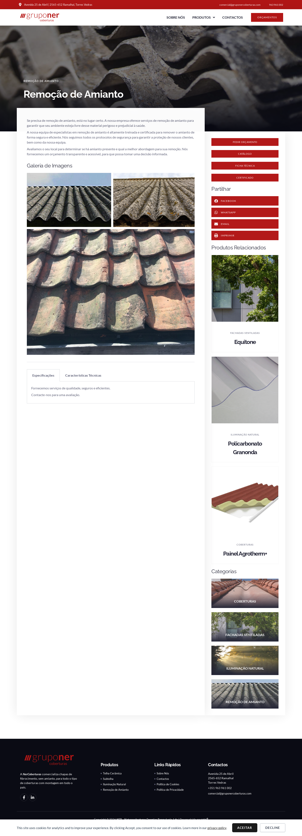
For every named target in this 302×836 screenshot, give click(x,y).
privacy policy (216, 828)
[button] (245, 155)
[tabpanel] (111, 392)
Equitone (245, 346)
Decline (272, 828)
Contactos (232, 17)
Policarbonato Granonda (245, 451)
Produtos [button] (203, 17)
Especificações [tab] (43, 375)
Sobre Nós (176, 17)
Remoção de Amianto (42, 81)
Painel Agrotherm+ (245, 557)
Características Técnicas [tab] (83, 375)
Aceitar (244, 828)
